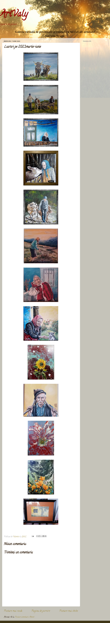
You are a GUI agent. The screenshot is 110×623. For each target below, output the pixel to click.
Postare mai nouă (13, 611)
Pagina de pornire (40, 611)
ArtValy (14, 14)
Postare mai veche (68, 611)
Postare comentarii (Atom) (24, 617)
